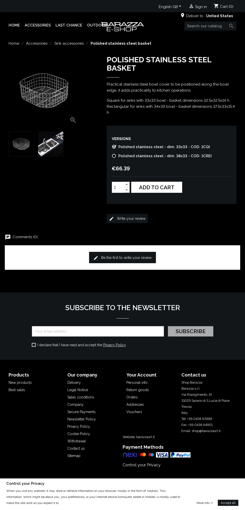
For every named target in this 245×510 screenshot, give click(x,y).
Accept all (228, 502)
